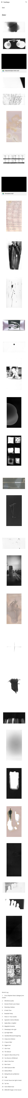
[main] (14, 7)
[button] (2, 2)
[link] (14, 63)
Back (3, 7)
